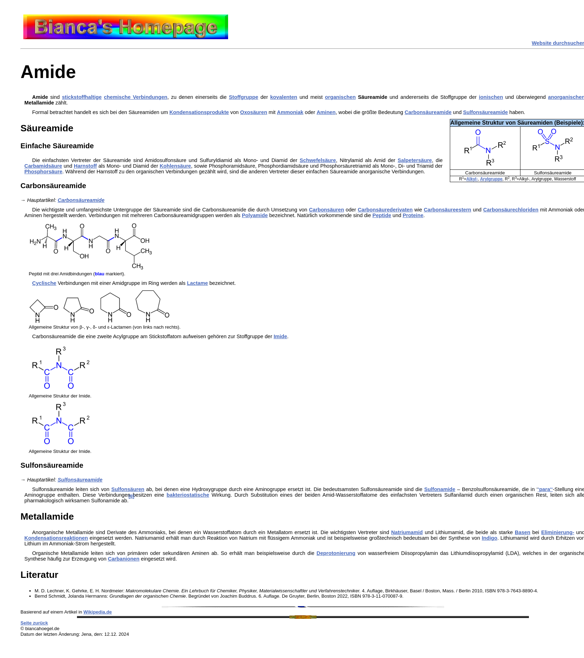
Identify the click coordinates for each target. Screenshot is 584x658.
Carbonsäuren (326, 210)
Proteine (413, 215)
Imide (280, 336)
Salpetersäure (415, 160)
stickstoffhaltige (81, 97)
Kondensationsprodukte (199, 112)
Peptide (382, 215)
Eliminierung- (557, 532)
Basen (522, 532)
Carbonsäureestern (447, 210)
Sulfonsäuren (127, 489)
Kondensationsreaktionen (56, 538)
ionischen (491, 97)
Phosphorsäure (43, 171)
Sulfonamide (439, 489)
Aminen (326, 112)
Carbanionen (123, 559)
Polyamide (255, 215)
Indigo (489, 538)
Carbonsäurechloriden (510, 210)
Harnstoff (85, 166)
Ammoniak (290, 112)
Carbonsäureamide (428, 112)
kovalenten (283, 97)
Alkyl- (472, 179)
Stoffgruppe (243, 97)
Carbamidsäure (43, 166)
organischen (340, 97)
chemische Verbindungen (135, 97)
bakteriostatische (188, 495)
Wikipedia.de (97, 612)
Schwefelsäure (318, 160)
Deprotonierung (336, 553)
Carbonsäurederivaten (385, 210)
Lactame (197, 283)
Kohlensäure (175, 166)
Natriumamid (407, 532)
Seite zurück (34, 623)
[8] (131, 496)
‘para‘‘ (545, 489)
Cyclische (44, 283)
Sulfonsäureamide (485, 112)
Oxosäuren (253, 112)
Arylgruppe (491, 179)
